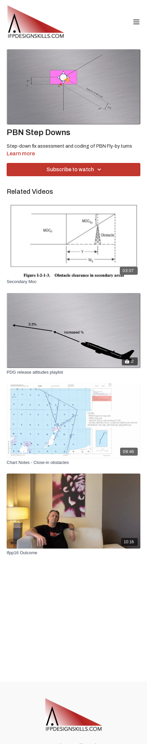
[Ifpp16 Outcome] (73, 553)
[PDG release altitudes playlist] (73, 372)
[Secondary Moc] (73, 281)
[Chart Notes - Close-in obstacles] (73, 462)
